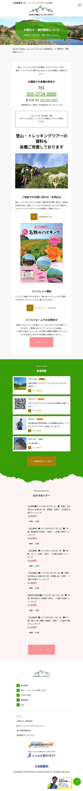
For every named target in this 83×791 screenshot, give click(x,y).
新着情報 (24, 699)
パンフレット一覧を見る (45, 307)
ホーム (19, 716)
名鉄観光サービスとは (25, 735)
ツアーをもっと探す (43, 649)
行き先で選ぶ (26, 695)
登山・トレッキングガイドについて (31, 725)
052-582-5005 (48, 100)
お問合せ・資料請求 (25, 721)
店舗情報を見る (45, 216)
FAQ (22, 704)
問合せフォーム (42, 342)
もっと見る (36, 390)
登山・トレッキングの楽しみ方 (33, 690)
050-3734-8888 (41, 94)
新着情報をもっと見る (42, 461)
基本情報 (24, 685)
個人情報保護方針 (24, 730)
